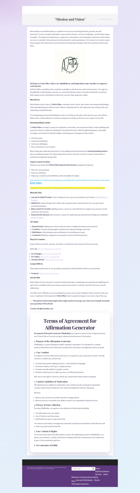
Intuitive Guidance (102, 471)
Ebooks (97, 480)
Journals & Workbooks (84, 480)
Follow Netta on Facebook (49, 273)
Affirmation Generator (80, 484)
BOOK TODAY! (36, 183)
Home (97, 468)
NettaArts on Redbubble (51, 254)
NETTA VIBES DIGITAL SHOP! (49, 249)
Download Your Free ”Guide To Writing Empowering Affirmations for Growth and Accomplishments (67, 188)
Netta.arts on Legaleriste (49, 257)
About (105, 474)
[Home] (98, 19)
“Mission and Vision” (107, 19)
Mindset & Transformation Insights (85, 477)
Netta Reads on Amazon (54, 260)
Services (98, 474)
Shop (73, 481)
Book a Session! (37, 218)
